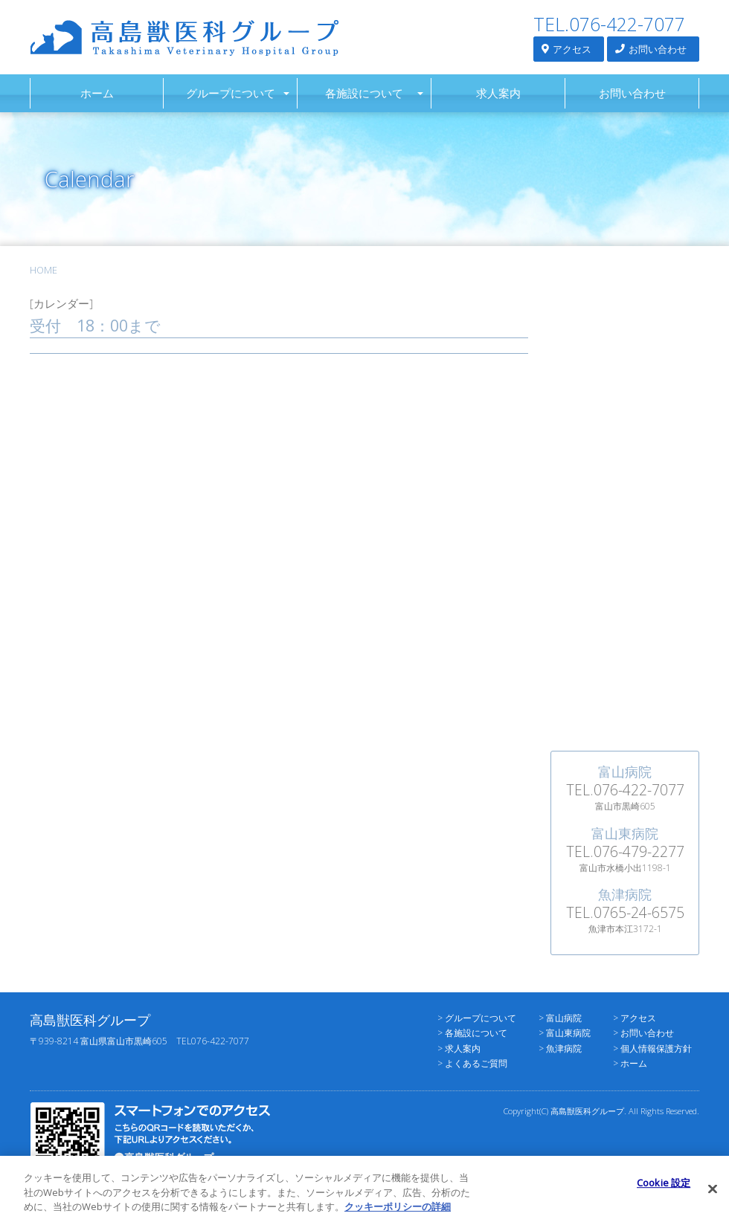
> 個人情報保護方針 (652, 1048)
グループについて (230, 92)
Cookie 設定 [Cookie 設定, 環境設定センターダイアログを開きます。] (663, 1188)
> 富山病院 (560, 1018)
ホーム (97, 92)
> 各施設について (472, 1033)
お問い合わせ (651, 49)
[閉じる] (712, 1194)
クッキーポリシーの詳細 (397, 1213)
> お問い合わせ (643, 1033)
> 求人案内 (459, 1048)
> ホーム (630, 1063)
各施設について (364, 92)
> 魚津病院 (560, 1048)
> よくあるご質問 (472, 1063)
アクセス (566, 49)
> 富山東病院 (565, 1033)
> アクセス (634, 1018)
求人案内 (498, 92)
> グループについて (476, 1018)
